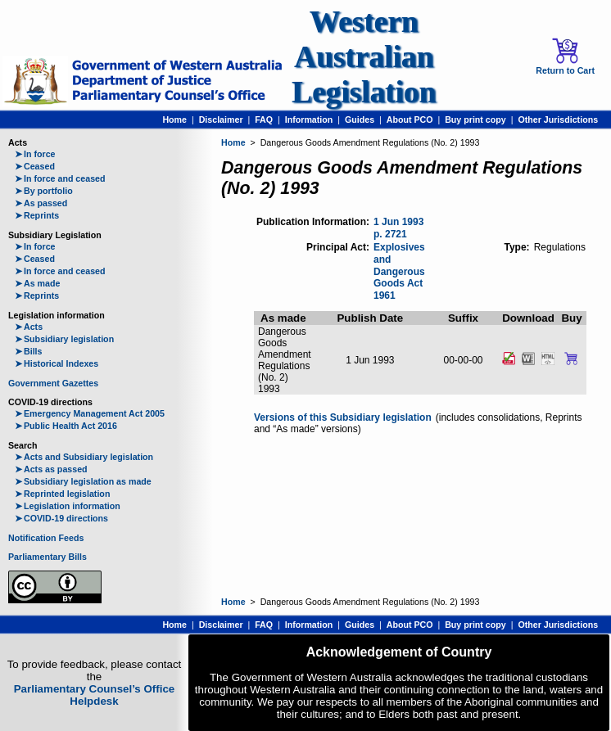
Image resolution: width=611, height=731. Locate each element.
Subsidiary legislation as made (83, 481)
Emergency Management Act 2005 (90, 413)
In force (35, 154)
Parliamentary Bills (47, 557)
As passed (41, 203)
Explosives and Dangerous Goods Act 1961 (399, 271)
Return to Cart (565, 56)
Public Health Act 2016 (66, 426)
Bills (29, 351)
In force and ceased (60, 178)
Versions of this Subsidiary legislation (343, 417)
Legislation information (67, 506)
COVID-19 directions (61, 518)
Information (309, 119)
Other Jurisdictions (558, 119)
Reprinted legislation (62, 494)
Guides (359, 119)
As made (37, 283)
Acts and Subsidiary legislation (84, 457)
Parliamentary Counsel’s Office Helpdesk (94, 695)
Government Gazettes (53, 383)
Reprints (37, 215)
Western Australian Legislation (364, 57)
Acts (29, 327)
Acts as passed (51, 469)
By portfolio (44, 191)
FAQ (264, 119)
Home (174, 119)
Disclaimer (221, 119)
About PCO (410, 119)
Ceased (35, 166)
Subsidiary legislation (64, 339)
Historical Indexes (56, 363)
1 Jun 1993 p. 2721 (398, 228)
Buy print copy (475, 119)
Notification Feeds (46, 538)
